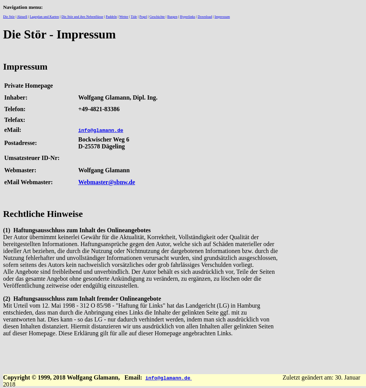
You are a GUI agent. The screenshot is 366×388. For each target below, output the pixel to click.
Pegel (143, 16)
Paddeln (111, 16)
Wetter (123, 16)
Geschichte (157, 16)
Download (205, 16)
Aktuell (22, 16)
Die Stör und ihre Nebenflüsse (82, 16)
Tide (134, 16)
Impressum (222, 16)
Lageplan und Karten (44, 16)
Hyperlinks (187, 16)
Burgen (172, 16)
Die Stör (9, 16)
